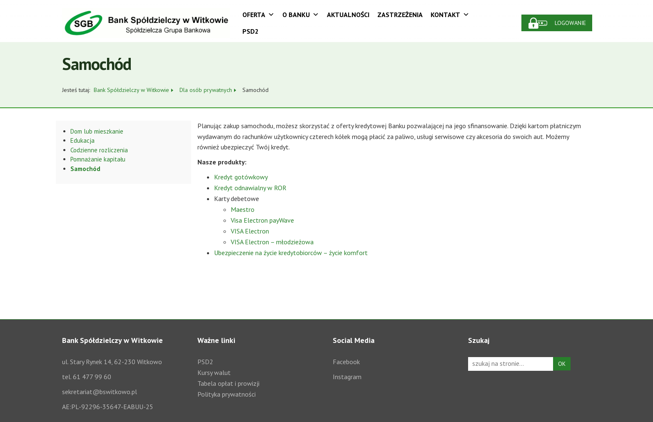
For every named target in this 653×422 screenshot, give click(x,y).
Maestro (242, 209)
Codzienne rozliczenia (99, 150)
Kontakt (450, 14)
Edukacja (82, 140)
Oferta (258, 14)
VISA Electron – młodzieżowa (272, 242)
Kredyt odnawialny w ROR (250, 188)
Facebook (346, 361)
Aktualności (348, 14)
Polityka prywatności (226, 394)
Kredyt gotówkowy (241, 177)
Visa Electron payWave (262, 220)
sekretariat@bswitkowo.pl (99, 391)
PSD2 (250, 31)
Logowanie (570, 23)
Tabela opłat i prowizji (228, 383)
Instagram (347, 376)
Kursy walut (214, 372)
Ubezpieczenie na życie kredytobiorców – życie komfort (291, 252)
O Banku (300, 14)
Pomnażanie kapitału (97, 159)
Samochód (85, 169)
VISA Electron (250, 231)
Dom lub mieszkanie (96, 131)
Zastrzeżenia (400, 14)
